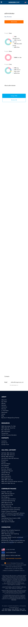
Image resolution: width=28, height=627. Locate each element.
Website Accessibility (8, 570)
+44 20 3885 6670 (11, 552)
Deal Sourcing (5, 474)
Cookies (10, 564)
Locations (4, 441)
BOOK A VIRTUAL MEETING (13, 555)
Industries (4, 407)
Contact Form (5, 444)
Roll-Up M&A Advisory (7, 456)
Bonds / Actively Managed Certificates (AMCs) (12, 515)
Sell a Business (5, 431)
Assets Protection (6, 535)
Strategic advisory (6, 491)
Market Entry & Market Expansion (10, 530)
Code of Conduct (19, 568)
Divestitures (4, 460)
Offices (3, 403)
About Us (4, 400)
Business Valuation (6, 469)
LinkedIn (7, 563)
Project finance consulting (9, 511)
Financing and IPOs (7, 495)
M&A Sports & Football (7, 521)
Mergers (3, 462)
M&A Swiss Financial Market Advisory (12, 481)
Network (3, 405)
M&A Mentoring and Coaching (10, 533)
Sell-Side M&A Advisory (8, 453)
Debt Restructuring (6, 502)
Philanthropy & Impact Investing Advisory (13, 540)
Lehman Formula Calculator (9, 435)
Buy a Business (5, 429)
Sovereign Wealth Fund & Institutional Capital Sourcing (12, 538)
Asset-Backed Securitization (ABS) (11, 518)
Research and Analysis (7, 532)
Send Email (14, 22)
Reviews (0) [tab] (14, 100)
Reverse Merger (5, 463)
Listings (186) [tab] (14, 96)
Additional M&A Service (8, 483)
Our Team (4, 401)
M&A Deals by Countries (8, 428)
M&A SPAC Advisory (7, 479)
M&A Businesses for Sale (8, 426)
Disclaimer (13, 563)
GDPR (24, 564)
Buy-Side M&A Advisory (8, 455)
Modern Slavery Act (9, 568)
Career (3, 414)
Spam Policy (4, 564)
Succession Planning (7, 520)
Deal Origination (6, 476)
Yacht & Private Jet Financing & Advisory (13, 513)
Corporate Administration (8, 499)
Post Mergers (5, 465)
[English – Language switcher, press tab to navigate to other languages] (24, 2)
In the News (5, 410)
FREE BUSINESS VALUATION (14, 558)
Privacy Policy (20, 563)
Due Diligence (5, 497)
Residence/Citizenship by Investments (12, 542)
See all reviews (8, 17)
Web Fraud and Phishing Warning (14, 566)
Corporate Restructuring (8, 500)
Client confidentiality (17, 564)
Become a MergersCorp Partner (10, 417)
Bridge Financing (6, 506)
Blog (2, 416)
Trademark (16, 570)
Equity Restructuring (7, 504)
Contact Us (4, 443)
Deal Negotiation (6, 478)
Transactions (4, 433)
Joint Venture (5, 467)
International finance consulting (10, 509)
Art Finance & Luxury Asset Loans (10, 508)
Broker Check (13, 599)
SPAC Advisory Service (7, 493)
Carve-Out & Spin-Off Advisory (10, 458)
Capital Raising (5, 472)
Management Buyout (7, 471)
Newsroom (4, 412)
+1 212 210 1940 (10, 549)
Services (3, 409)
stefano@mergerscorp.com (17, 382)
